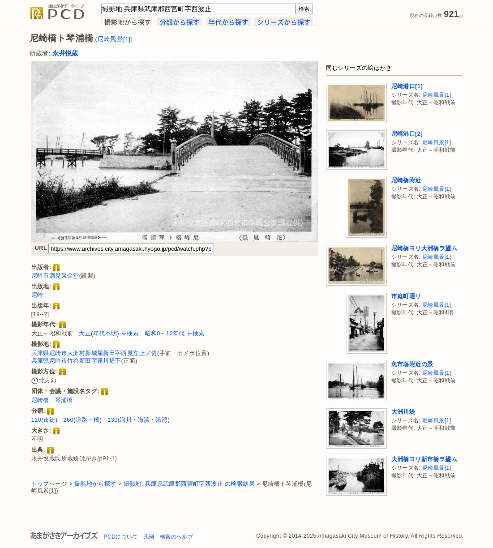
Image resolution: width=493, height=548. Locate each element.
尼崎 (37, 294)
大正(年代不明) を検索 (109, 333)
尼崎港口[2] (407, 133)
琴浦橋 (64, 400)
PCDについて (121, 537)
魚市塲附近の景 (412, 364)
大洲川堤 (403, 411)
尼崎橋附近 (406, 180)
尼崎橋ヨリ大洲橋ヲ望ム (424, 248)
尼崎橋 (40, 400)
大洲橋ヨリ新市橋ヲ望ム (424, 459)
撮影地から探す (95, 483)
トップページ (49, 483)
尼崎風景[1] (113, 39)
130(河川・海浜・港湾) (138, 419)
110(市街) (44, 419)
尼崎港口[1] (407, 86)
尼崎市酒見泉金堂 (55, 275)
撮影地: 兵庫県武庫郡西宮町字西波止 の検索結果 (189, 483)
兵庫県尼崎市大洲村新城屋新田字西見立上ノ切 (94, 353)
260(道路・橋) (82, 419)
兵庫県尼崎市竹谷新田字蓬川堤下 (76, 360)
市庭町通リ (406, 296)
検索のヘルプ (176, 537)
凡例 (148, 537)
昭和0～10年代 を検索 (175, 333)
